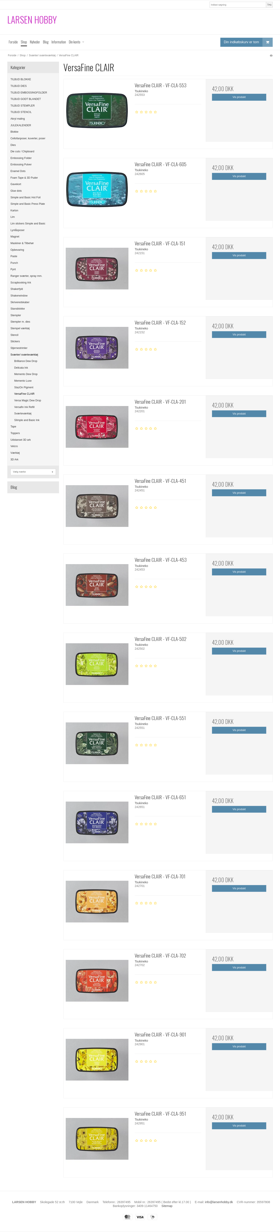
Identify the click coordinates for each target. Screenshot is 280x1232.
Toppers (15, 433)
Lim (12, 216)
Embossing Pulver (21, 164)
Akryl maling (17, 118)
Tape (13, 426)
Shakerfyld (16, 289)
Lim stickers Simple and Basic (27, 223)
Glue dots (16, 190)
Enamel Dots (17, 171)
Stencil (14, 335)
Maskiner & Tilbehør (22, 243)
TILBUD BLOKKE (20, 79)
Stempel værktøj (20, 328)
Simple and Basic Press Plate (27, 203)
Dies (13, 145)
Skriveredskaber (20, 302)
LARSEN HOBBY (32, 19)
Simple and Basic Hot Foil (25, 197)
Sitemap (166, 1206)
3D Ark (14, 459)
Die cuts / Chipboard (22, 151)
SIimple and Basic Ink (27, 420)
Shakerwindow (19, 295)
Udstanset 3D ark (20, 439)
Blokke (14, 131)
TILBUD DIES (18, 86)
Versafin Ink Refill (24, 407)
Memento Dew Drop (26, 374)
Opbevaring (17, 249)
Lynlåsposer (17, 230)
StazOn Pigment (23, 387)
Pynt (13, 269)
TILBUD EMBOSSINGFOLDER (28, 92)
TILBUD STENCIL (21, 112)
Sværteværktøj (22, 413)
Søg (269, 4)
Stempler (15, 315)
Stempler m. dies (20, 321)
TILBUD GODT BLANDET (25, 99)
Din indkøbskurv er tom (248, 42)
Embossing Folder (21, 158)
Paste (13, 256)
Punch (14, 262)
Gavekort (15, 184)
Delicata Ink (21, 367)
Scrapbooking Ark (20, 282)
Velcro (14, 446)
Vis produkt (239, 97)
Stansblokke (17, 308)
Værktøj (15, 452)
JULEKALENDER (20, 125)
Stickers (15, 341)
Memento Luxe (23, 380)
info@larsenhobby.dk (219, 1202)
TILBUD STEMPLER (22, 105)
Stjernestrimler (18, 348)
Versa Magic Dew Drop (27, 400)
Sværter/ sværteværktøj (24, 354)
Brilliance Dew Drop (25, 361)
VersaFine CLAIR (24, 393)
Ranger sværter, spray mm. (26, 275)
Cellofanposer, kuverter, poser (27, 138)
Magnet (14, 236)
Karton (14, 210)
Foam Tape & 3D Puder (24, 177)
